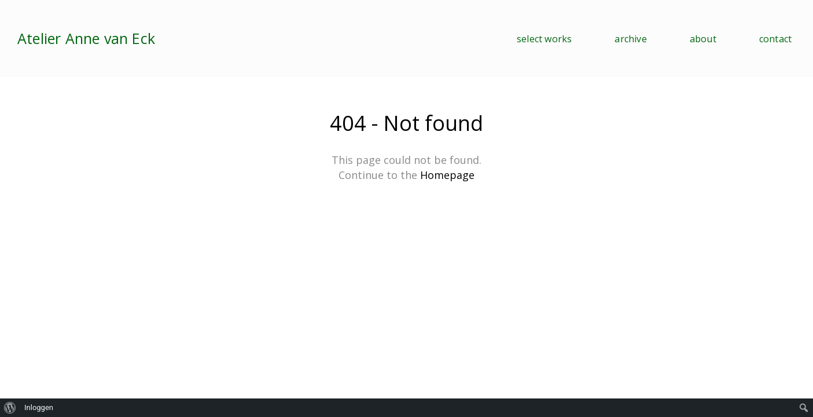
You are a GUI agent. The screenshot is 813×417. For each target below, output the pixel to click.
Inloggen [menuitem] (38, 407)
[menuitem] (10, 407)
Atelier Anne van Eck (86, 38)
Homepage (447, 175)
